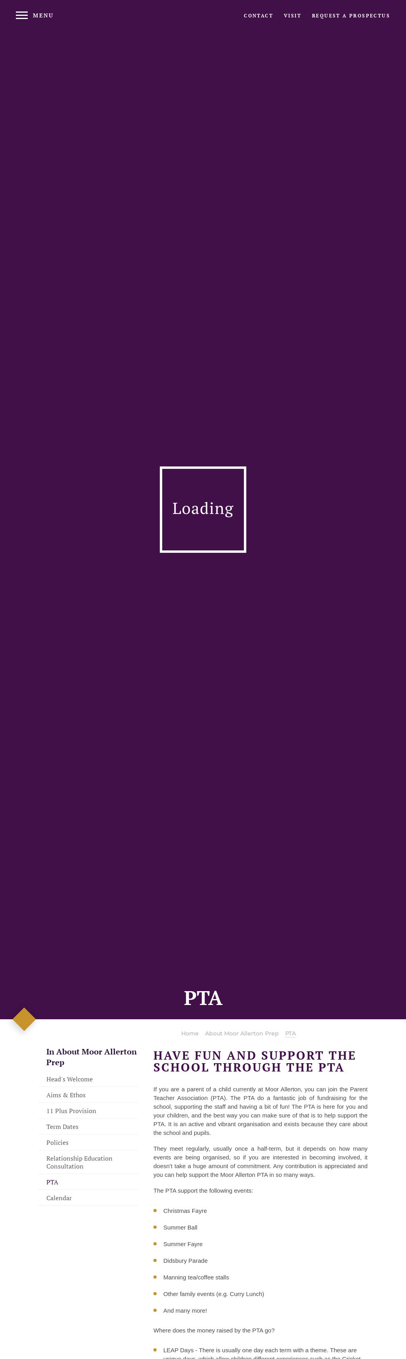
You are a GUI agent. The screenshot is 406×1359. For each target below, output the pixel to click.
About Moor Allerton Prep (242, 1033)
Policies (57, 1142)
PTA (52, 1182)
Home (190, 1033)
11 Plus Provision (71, 1110)
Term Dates (62, 1126)
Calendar (59, 1197)
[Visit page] (292, 16)
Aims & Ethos (66, 1095)
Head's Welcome (69, 1079)
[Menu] (35, 15)
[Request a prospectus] (351, 16)
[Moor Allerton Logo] (203, 22)
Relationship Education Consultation (79, 1162)
